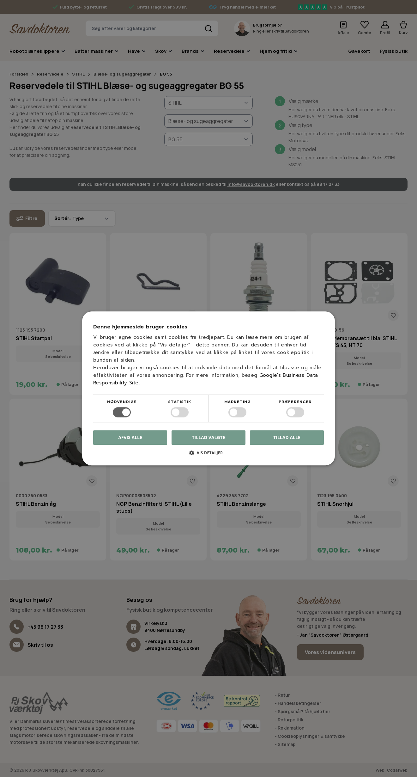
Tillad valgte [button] (208, 437)
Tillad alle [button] (286, 437)
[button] (208, 455)
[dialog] (208, 388)
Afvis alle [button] (130, 438)
